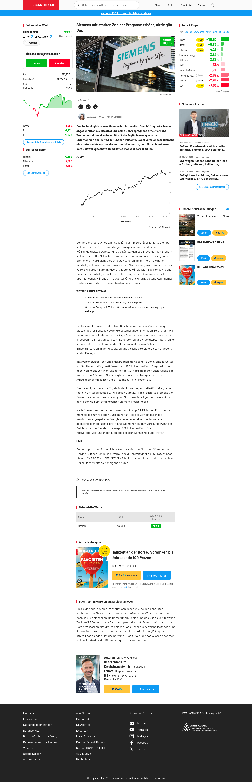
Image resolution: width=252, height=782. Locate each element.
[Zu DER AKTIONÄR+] (186, 5)
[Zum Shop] (157, 5)
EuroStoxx (224, 31)
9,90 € (203, 258)
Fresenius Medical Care (186, 75)
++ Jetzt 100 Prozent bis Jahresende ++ (126, 13)
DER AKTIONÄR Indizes (90, 747)
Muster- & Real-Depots (90, 742)
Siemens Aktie (30, 31)
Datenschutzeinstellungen (40, 742)
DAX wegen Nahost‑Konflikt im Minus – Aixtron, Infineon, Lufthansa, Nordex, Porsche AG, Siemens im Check (203, 162)
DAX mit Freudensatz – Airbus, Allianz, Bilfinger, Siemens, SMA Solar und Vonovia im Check (203, 148)
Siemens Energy (187, 55)
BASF (181, 65)
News (200, 39)
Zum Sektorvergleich (36, 172)
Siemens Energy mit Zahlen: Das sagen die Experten (114, 302)
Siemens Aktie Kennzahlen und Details (44, 141)
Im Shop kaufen (157, 575)
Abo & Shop (83, 753)
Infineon (183, 50)
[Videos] (201, 5)
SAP (181, 85)
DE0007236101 (43, 36)
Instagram (139, 736)
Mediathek (83, 719)
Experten (82, 730)
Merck (182, 44)
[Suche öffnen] (78, 5)
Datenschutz (31, 730)
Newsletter (83, 724)
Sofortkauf (126, 575)
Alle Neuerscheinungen (223, 209)
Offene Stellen (32, 753)
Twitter (138, 749)
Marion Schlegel (114, 116)
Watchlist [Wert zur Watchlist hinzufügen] (33, 42)
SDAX (215, 31)
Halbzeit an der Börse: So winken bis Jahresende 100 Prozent (142, 555)
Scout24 (183, 80)
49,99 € (204, 232)
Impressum (30, 719)
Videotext (29, 748)
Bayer (182, 39)
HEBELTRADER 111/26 (210, 241)
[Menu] (223, 5)
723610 (28, 36)
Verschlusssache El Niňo (213, 216)
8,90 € (203, 282)
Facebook (139, 742)
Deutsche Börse (187, 70)
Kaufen (36, 62)
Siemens (83, 100)
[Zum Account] (170, 5)
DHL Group (184, 60)
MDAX (208, 31)
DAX (181, 31)
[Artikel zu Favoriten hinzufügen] (95, 106)
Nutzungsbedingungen (37, 724)
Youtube (138, 729)
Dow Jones (199, 31)
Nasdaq (188, 31)
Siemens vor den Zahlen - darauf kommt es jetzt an (113, 297)
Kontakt (138, 723)
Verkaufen (59, 62)
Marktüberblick (85, 736)
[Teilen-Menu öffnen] (80, 106)
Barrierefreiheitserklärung (40, 736)
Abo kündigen (32, 759)
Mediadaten (30, 713)
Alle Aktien (83, 713)
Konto (125, 587)
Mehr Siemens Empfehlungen (212, 186)
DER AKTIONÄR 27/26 (211, 267)
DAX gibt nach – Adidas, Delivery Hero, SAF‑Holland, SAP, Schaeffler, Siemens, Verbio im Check (204, 177)
